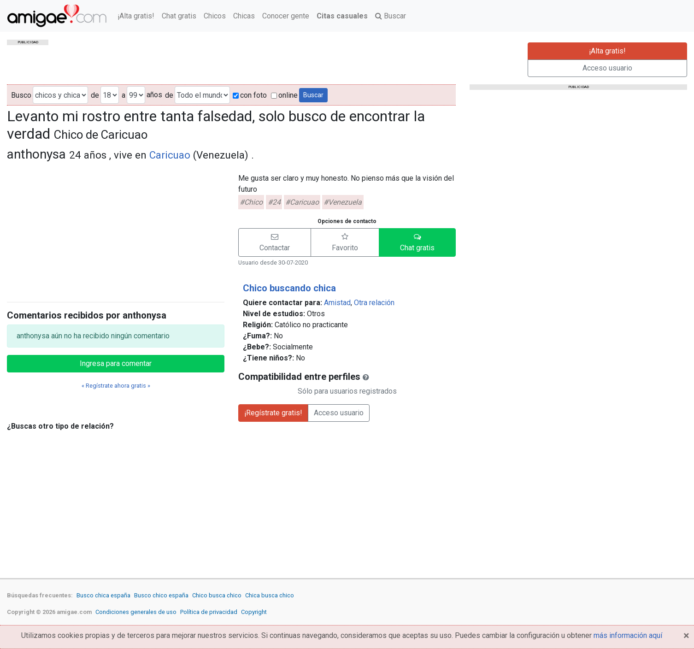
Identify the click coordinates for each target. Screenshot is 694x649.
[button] (274, 242)
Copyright (254, 611)
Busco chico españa (161, 595)
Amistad (337, 302)
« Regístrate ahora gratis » (116, 385)
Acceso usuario (607, 68)
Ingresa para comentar (116, 363)
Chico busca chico (216, 595)
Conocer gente (285, 16)
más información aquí (628, 635)
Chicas (244, 16)
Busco (21, 95)
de (95, 95)
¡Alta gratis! (136, 16)
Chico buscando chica (289, 288)
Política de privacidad (208, 611)
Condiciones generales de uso (135, 611)
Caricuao (169, 155)
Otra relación (374, 302)
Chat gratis (179, 16)
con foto (250, 95)
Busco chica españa (103, 595)
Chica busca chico (269, 595)
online (284, 95)
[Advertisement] (115, 230)
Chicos (215, 16)
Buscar (390, 16)
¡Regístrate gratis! (273, 412)
